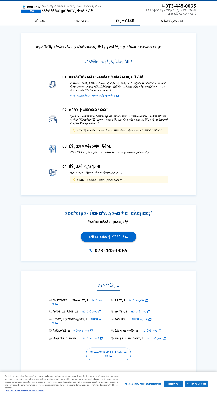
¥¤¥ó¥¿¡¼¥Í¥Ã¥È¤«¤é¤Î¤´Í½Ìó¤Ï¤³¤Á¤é (94, 95)
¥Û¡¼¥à (39, 21)
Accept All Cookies (196, 385)
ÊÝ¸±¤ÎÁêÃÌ (125, 21)
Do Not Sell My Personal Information (143, 385)
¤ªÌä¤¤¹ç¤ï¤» (172, 21)
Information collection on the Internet (25, 392)
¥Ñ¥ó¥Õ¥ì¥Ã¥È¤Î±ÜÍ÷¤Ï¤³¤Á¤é (108, 354)
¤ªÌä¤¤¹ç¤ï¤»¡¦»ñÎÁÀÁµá (108, 237)
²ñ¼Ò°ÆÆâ (80, 21)
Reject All (173, 385)
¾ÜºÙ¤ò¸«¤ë (138, 300)
